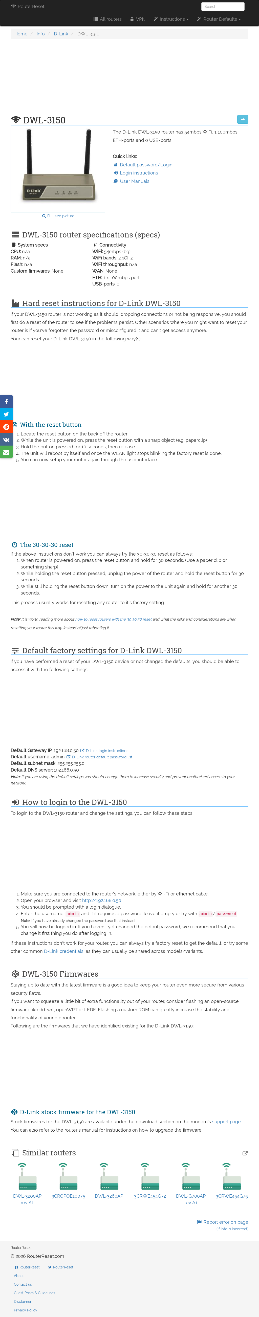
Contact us (23, 1284)
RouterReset (28, 6)
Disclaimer (22, 1302)
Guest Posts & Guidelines (34, 1293)
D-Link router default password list (99, 757)
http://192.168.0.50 (101, 900)
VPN (137, 19)
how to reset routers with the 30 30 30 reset (113, 619)
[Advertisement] (129, 79)
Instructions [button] (171, 19)
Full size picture (58, 216)
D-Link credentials (63, 951)
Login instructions (135, 172)
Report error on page (222, 1225)
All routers (107, 19)
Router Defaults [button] (218, 19)
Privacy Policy (25, 1310)
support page (226, 1121)
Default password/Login (142, 164)
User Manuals (131, 181)
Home (21, 33)
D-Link (61, 33)
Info (41, 33)
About (19, 1276)
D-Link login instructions (104, 751)
